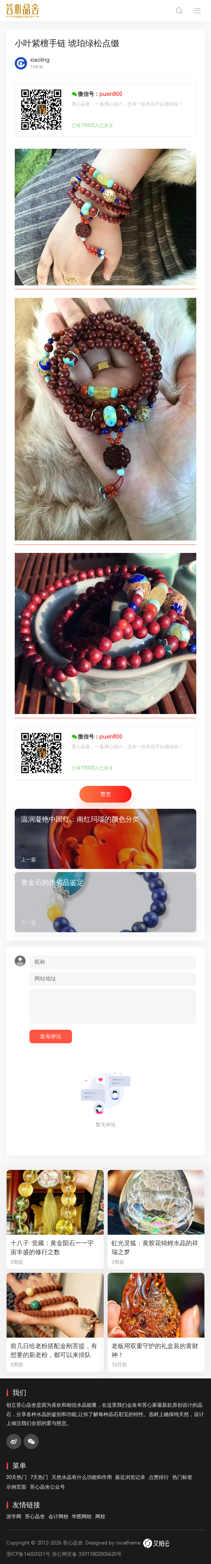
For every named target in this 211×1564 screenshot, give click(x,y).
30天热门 (16, 1477)
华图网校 (82, 1516)
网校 (100, 1516)
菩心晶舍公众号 (47, 1487)
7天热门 (39, 1477)
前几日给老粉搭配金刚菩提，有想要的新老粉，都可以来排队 (53, 1350)
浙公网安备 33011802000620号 (87, 1554)
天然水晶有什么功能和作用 (81, 1477)
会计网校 (58, 1516)
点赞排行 (159, 1477)
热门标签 (182, 1477)
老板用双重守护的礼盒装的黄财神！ (155, 1350)
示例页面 (16, 1487)
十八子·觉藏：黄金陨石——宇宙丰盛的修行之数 (52, 1247)
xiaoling (40, 60)
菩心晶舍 (35, 1516)
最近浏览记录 (130, 1477)
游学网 (13, 1516)
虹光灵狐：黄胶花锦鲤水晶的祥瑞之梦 (155, 1247)
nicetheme (128, 1543)
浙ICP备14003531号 (28, 1554)
